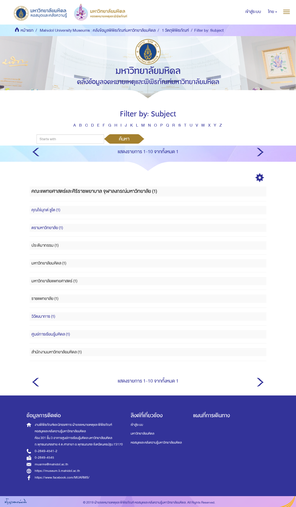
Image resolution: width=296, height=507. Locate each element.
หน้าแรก (27, 30)
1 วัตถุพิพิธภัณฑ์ (175, 30)
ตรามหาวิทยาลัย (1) (47, 227)
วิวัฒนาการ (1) (43, 316)
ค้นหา (124, 139)
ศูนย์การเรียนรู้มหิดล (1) (50, 334)
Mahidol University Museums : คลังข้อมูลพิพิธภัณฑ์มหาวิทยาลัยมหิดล (98, 30)
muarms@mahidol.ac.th (51, 464)
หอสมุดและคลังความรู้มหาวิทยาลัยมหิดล (156, 442)
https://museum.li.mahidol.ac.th (57, 471)
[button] (273, 12)
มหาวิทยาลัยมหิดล (142, 433)
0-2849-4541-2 (46, 451)
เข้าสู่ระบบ (137, 425)
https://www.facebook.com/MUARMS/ (62, 477)
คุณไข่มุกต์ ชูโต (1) (45, 210)
